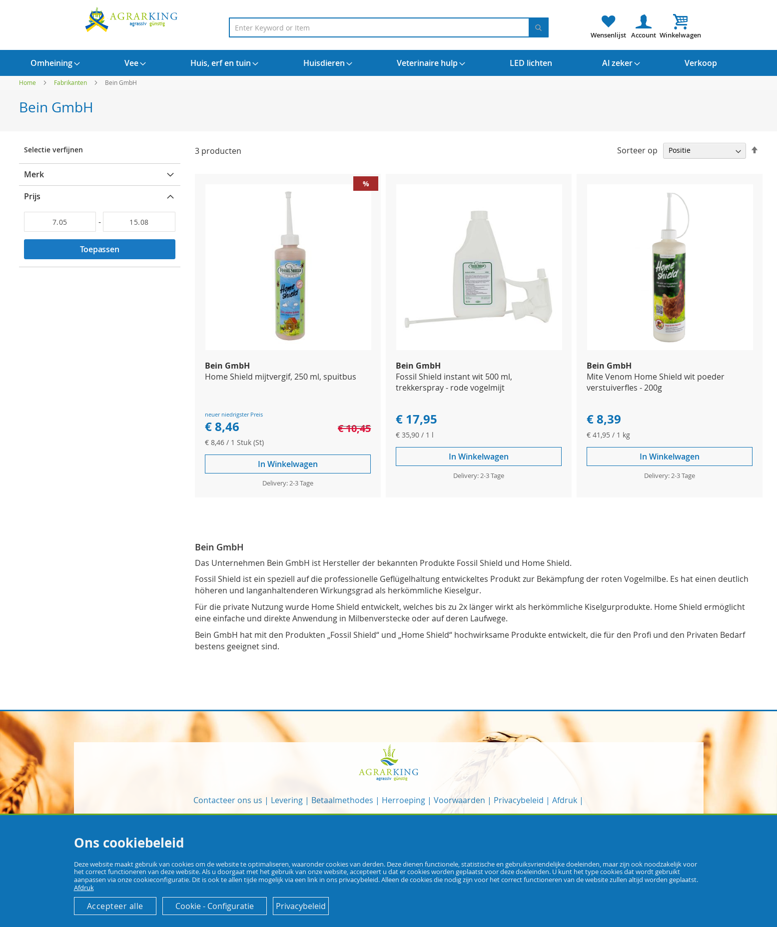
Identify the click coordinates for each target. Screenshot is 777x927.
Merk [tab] (34, 174)
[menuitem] (51, 63)
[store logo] (133, 19)
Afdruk (564, 800)
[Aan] (139, 222)
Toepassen (99, 249)
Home (28, 82)
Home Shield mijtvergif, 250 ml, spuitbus (280, 376)
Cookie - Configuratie (214, 906)
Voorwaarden (459, 800)
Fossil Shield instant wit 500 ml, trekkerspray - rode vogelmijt (454, 382)
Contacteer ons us (227, 800)
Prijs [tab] (32, 196)
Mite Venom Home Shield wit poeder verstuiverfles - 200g (656, 382)
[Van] (60, 222)
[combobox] (389, 27)
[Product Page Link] (288, 347)
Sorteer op (637, 149)
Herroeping (403, 800)
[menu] (389, 63)
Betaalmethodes (342, 800)
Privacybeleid (519, 800)
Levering (287, 800)
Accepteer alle (115, 906)
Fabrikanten (71, 82)
